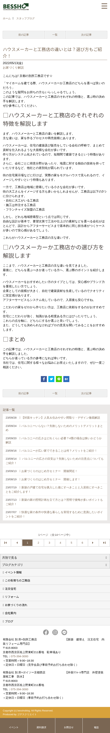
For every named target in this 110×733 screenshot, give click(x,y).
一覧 (55, 34)
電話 (96, 727)
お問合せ (69, 727)
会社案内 (10, 613)
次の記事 (86, 34)
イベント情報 (13, 572)
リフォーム (12, 597)
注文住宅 (10, 589)
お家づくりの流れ (16, 605)
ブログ (9, 621)
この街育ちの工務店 (17, 580)
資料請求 (41, 727)
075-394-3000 (19, 656)
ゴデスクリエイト (27, 714)
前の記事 (23, 34)
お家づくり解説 (13, 67)
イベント (14, 727)
